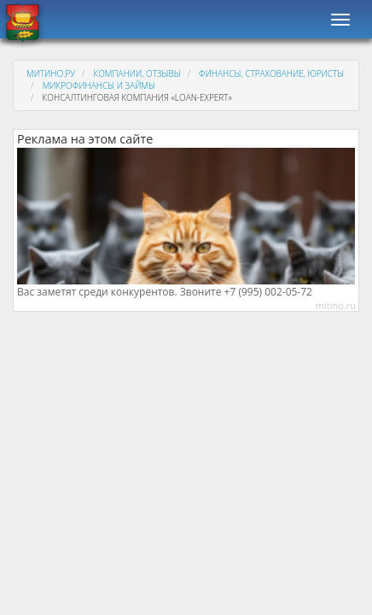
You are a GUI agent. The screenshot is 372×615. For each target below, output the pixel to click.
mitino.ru (336, 305)
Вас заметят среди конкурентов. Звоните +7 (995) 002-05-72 (164, 292)
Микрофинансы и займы (99, 85)
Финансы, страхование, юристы (271, 73)
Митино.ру (50, 73)
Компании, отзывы (136, 73)
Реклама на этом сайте (85, 139)
